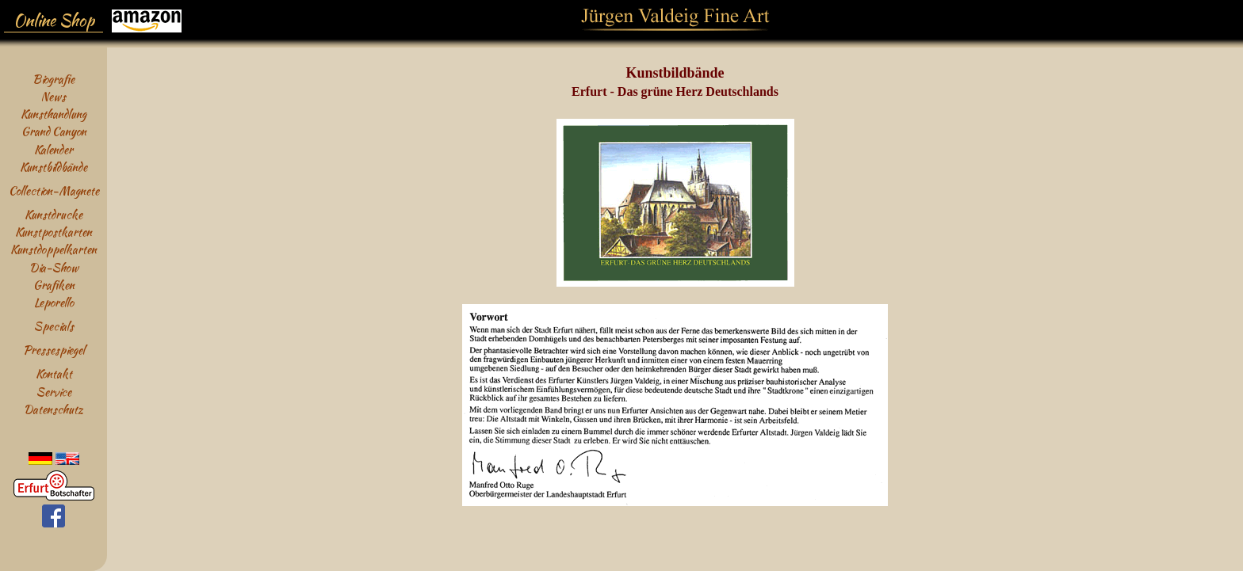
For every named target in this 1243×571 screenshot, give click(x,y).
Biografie (54, 78)
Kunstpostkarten (53, 231)
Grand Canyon (53, 131)
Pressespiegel (54, 349)
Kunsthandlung (53, 113)
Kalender (53, 149)
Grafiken (54, 284)
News (53, 96)
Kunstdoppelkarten (53, 249)
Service (53, 391)
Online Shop (54, 21)
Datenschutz (53, 409)
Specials (54, 326)
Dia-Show (53, 267)
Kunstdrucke (53, 214)
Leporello (54, 302)
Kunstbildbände (53, 166)
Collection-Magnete (54, 190)
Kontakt (54, 373)
